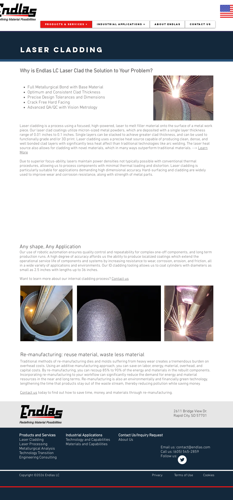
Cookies (208, 475)
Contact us (120, 279)
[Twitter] (182, 459)
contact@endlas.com (193, 447)
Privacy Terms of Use (172, 475)
